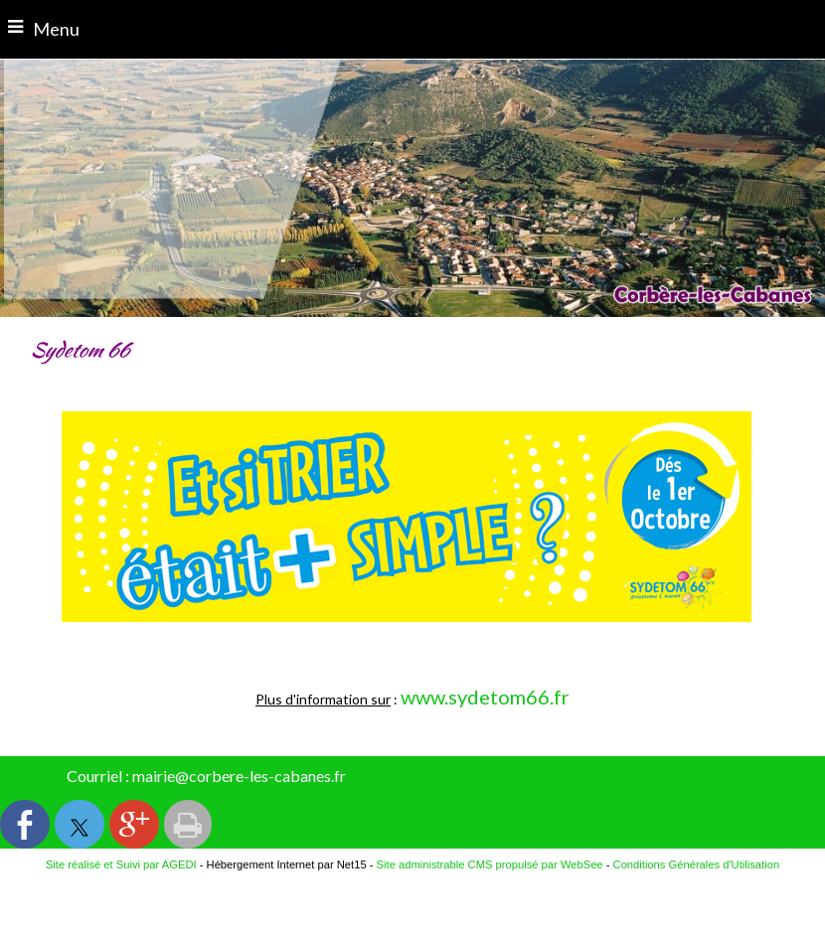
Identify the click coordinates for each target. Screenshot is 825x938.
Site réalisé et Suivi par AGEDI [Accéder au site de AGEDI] (121, 864)
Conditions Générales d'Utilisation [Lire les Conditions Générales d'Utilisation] (696, 864)
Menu (56, 29)
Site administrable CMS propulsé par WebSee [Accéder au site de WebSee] (490, 864)
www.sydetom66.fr (485, 696)
